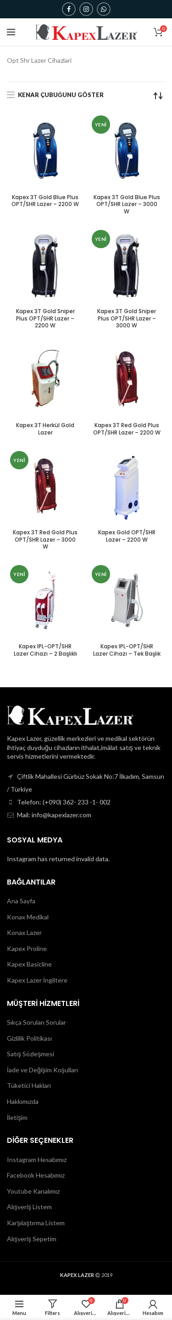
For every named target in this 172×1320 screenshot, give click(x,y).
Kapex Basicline (29, 964)
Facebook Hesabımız (36, 1175)
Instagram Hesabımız (37, 1159)
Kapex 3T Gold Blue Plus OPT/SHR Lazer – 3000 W (127, 204)
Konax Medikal (28, 917)
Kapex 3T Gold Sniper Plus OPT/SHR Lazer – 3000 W (126, 318)
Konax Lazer (24, 932)
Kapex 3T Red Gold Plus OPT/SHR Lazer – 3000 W (45, 539)
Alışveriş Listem (29, 1207)
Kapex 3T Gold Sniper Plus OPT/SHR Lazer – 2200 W (45, 318)
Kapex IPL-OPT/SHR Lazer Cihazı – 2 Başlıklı (45, 650)
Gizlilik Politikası (29, 1038)
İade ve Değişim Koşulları (42, 1070)
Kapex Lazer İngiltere (37, 980)
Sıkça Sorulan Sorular (36, 1022)
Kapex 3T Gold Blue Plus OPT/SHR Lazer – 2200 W (45, 201)
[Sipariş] (158, 96)
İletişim (17, 1117)
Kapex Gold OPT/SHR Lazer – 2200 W (126, 536)
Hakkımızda (23, 1101)
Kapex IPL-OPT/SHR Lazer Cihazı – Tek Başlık (127, 650)
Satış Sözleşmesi (30, 1054)
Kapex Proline (27, 948)
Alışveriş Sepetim (31, 1239)
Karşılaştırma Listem (36, 1223)
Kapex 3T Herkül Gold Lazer (45, 429)
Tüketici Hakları (29, 1085)
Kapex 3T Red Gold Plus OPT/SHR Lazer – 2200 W (127, 429)
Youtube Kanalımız (33, 1191)
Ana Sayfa (21, 901)
